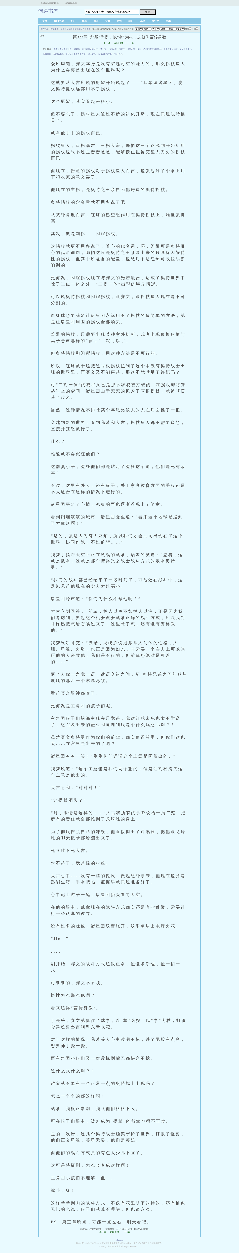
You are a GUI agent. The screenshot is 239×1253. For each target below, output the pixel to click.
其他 (142, 21)
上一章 (106, 43)
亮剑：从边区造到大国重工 (149, 49)
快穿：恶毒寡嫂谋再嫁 (75, 54)
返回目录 (118, 43)
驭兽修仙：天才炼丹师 (53, 54)
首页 (44, 21)
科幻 (130, 21)
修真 (84, 21)
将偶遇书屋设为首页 (50, 3)
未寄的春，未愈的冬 (63, 49)
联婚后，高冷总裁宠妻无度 (86, 49)
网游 (119, 21)
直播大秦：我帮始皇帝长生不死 (178, 49)
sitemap (119, 1240)
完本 (168, 21)
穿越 (107, 21)
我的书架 (59, 21)
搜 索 (148, 12)
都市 (96, 21)
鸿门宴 (103, 49)
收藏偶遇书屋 (71, 3)
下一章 (130, 43)
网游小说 (54, 29)
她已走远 (118, 54)
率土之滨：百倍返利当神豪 (100, 54)
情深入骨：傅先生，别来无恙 (122, 49)
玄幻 (72, 21)
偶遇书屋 (48, 11)
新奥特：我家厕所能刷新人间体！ (75, 29)
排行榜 (155, 21)
